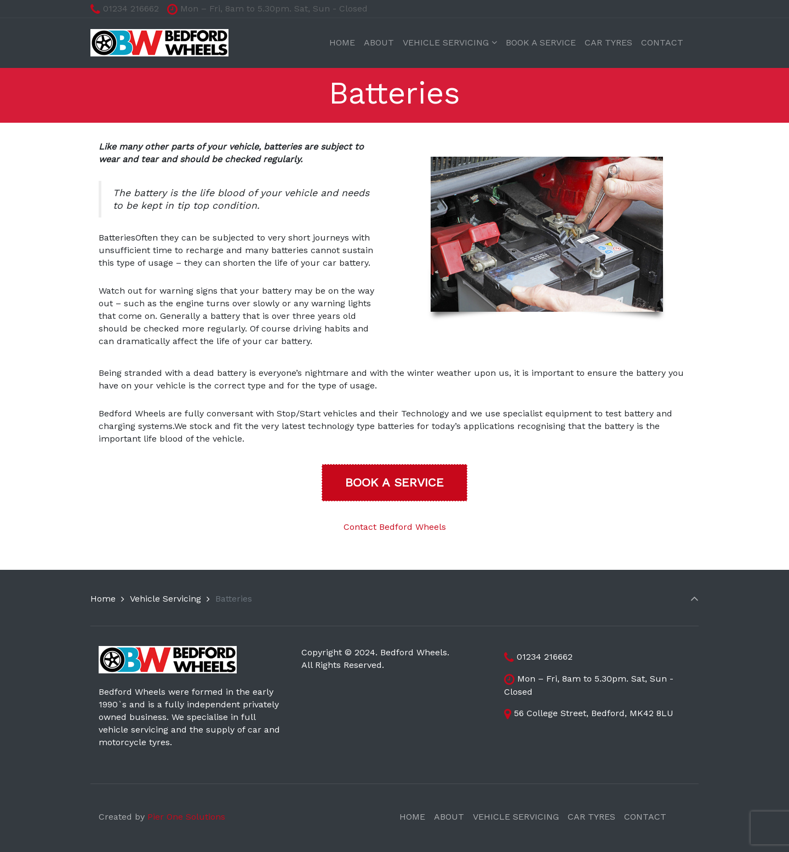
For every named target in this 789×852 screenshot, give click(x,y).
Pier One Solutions (186, 816)
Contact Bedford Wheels (395, 527)
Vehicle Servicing (165, 598)
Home (103, 598)
